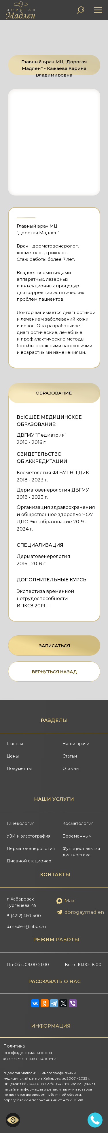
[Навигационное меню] (98, 10)
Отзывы (70, 768)
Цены (13, 756)
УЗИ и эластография (28, 836)
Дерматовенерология (31, 848)
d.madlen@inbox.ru (26, 926)
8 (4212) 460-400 (24, 915)
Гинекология (21, 823)
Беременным (77, 836)
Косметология (78, 823)
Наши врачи (75, 743)
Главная (15, 743)
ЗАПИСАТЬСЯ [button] (54, 645)
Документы (19, 768)
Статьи (69, 756)
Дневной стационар (29, 861)
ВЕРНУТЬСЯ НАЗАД (54, 671)
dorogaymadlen (84, 912)
